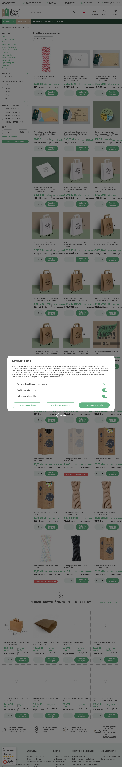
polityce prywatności (35, 370)
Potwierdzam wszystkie (94, 405)
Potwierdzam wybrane (27, 405)
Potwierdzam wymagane (60, 405)
